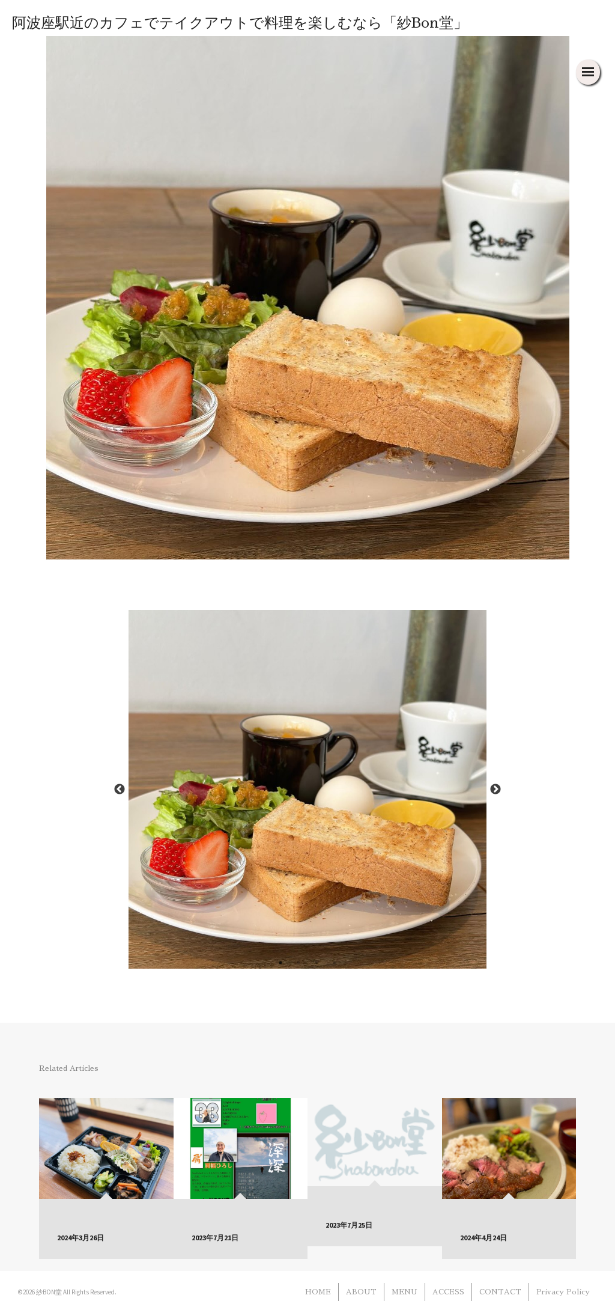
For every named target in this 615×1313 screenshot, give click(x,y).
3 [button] (317, 963)
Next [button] (495, 790)
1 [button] (280, 963)
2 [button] (298, 963)
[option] (308, 789)
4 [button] (335, 963)
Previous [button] (120, 790)
